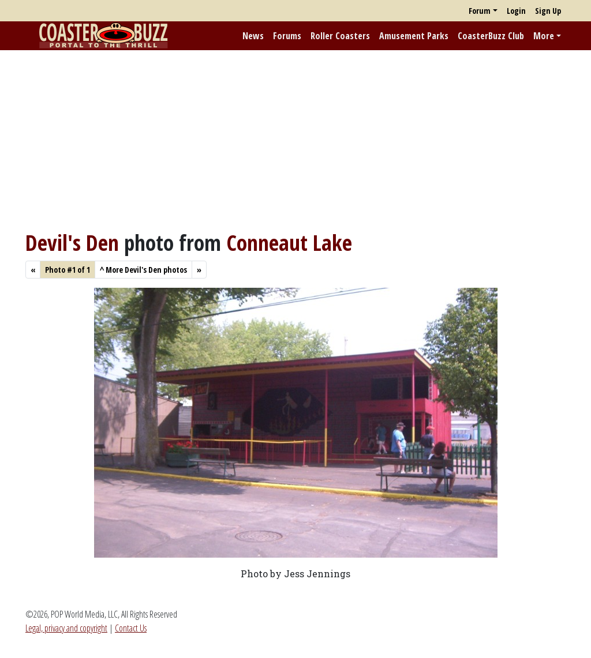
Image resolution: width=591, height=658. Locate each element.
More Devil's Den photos (143, 269)
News (253, 35)
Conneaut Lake (289, 242)
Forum (480, 10)
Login (516, 10)
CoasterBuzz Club (491, 35)
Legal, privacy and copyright (66, 628)
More (543, 35)
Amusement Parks (413, 35)
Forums (287, 35)
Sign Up (548, 10)
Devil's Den (72, 242)
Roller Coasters (340, 35)
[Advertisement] (295, 140)
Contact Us (131, 628)
